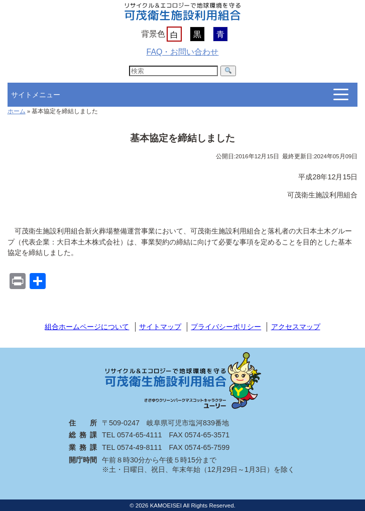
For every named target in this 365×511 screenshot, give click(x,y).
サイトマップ (160, 327)
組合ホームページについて (87, 327)
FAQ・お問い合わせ (182, 52)
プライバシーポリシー (226, 327)
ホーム (17, 111)
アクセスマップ (295, 327)
